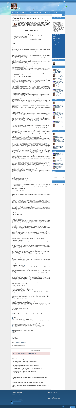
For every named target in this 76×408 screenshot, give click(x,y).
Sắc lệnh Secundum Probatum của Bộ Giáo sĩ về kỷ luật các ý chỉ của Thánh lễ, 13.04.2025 (58, 91)
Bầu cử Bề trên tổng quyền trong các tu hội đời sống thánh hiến (59, 109)
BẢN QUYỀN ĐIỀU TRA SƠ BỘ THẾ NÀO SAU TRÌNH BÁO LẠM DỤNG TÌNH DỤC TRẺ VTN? (58, 95)
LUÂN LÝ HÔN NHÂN (56, 44)
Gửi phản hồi (72, 407)
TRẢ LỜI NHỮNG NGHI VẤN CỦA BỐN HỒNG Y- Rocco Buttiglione (58, 147)
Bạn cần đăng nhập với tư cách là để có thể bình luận (25, 353)
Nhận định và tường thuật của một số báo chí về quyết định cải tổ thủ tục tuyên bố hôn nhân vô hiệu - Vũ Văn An (30, 377)
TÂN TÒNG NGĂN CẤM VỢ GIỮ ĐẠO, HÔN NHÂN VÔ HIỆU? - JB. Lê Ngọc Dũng (25, 368)
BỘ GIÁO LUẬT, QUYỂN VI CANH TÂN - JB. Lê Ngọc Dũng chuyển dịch (59, 103)
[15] (13, 297)
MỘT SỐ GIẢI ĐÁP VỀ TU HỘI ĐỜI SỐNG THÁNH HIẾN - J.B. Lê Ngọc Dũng (59, 140)
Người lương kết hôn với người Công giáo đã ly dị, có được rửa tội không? (59, 75)
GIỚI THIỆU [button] (16, 12)
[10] (19, 157)
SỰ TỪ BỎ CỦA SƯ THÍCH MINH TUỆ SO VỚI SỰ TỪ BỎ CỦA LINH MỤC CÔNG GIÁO (58, 86)
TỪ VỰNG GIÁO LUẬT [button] (37, 12)
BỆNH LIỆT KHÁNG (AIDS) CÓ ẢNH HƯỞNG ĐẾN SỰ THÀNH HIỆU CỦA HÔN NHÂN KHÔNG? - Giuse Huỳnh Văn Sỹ (30, 385)
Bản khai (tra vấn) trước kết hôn (59, 161)
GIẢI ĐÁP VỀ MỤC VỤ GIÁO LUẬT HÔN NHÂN (59, 137)
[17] (12, 338)
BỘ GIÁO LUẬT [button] (54, 13)
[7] (39, 137)
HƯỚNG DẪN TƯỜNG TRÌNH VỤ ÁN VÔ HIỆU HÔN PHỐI (21, 372)
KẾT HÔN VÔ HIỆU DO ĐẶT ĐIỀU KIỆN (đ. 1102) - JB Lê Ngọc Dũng (23, 361)
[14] (47, 292)
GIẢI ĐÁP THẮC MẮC (55, 130)
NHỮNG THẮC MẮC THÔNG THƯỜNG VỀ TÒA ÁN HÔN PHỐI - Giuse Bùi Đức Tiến (26, 382)
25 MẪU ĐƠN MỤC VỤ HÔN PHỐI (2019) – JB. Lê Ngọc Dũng (59, 154)
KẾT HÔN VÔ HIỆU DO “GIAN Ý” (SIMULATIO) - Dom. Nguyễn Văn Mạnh (24, 365)
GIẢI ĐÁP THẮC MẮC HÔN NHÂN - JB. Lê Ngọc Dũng (59, 144)
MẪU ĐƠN (54, 151)
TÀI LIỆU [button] (48, 12)
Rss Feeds (20, 399)
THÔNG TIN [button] (22, 12)
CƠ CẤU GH (55, 36)
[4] (12, 318)
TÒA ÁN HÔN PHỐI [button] (28, 13)
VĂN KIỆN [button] (44, 12)
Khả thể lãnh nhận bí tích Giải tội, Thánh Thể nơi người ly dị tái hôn (59, 106)
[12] (12, 331)
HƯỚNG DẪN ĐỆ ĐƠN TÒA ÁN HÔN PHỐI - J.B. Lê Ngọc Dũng (22, 371)
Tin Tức (20, 394)
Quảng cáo (20, 397)
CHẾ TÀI (54, 46)
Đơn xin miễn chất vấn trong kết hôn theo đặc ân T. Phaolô (59, 167)
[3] (12, 317)
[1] (30, 56)
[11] (12, 330)
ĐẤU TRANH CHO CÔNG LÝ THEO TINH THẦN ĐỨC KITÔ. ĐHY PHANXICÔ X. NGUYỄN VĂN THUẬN (58, 71)
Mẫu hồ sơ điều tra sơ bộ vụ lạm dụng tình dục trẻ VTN (59, 122)
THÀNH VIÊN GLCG (55, 59)
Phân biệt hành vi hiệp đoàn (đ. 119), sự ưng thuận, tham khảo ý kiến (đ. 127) (58, 126)
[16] (44, 301)
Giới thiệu (13, 394)
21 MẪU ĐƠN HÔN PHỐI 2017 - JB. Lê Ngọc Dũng (59, 158)
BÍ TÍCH (54, 40)
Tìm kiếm (13, 399)
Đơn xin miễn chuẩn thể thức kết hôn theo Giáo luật (59, 164)
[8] (46, 143)
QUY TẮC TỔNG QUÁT (56, 34)
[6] (12, 320)
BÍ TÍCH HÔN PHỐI (56, 42)
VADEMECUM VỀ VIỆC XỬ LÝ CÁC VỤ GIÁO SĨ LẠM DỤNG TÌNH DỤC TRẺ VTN (58, 118)
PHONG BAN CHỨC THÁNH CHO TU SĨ (58, 79)
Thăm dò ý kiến (14, 397)
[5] (38, 120)
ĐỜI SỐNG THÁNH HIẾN (57, 38)
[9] (12, 326)
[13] (12, 332)
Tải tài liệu (54, 57)
